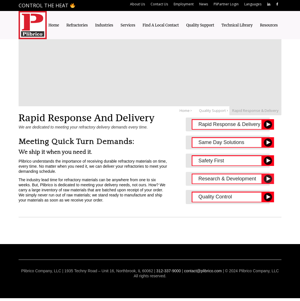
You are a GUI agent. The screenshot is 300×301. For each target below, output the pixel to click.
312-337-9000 (168, 271)
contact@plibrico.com (203, 271)
